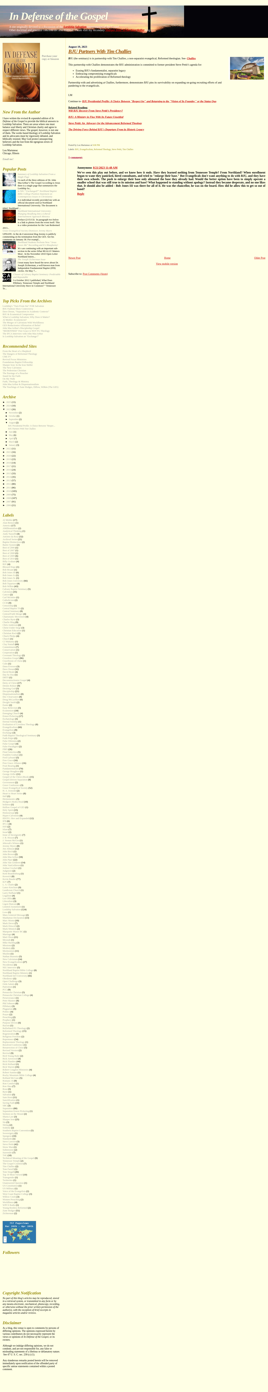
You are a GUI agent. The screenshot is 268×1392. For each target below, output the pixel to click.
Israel (5, 832)
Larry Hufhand (10, 893)
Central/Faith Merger (13, 614)
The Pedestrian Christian (14, 370)
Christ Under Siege (12, 627)
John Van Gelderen (12, 862)
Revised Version (10, 1050)
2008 (9, 498)
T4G (5, 1155)
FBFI (5, 749)
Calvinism (7, 592)
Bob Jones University (13, 581)
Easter (5, 705)
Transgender (8, 1177)
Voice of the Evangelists (14, 1191)
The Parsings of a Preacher (15, 373)
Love (5, 912)
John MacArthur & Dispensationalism (21, 384)
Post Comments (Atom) (95, 273)
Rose (5, 1089)
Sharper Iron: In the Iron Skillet (124, 30)
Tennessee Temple (11, 1161)
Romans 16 (8, 1080)
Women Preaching (11, 1199)
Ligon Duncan (9, 904)
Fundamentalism (10, 768)
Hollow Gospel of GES (14, 807)
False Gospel (9, 743)
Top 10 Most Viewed (12, 1174)
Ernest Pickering (10, 716)
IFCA (5, 824)
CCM (5, 603)
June (11, 432)
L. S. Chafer (8, 884)
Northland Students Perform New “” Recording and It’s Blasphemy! (38, 243)
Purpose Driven (10, 1022)
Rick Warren (9, 1067)
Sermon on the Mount (13, 1114)
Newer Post (74, 257)
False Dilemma (10, 741)
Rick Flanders (9, 1061)
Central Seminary (11, 611)
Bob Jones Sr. (9, 578)
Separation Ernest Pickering (16, 1111)
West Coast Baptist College (16, 1194)
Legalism (7, 895)
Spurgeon (7, 1136)
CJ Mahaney (9, 641)
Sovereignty (8, 1133)
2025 (9, 402)
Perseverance (9, 998)
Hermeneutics (9, 799)
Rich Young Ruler (11, 1056)
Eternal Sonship (10, 721)
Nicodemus (8, 964)
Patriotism (7, 987)
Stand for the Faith (11, 376)
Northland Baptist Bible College (18, 970)
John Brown (8, 854)
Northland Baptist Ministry (15, 973)
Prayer (6, 1014)
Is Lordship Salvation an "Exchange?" (21, 336)
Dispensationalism (11, 694)
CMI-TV (7, 356)
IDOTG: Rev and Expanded (16, 818)
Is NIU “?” (37, 194)
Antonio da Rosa (11, 536)
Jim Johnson (8, 848)
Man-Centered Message (14, 915)
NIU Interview (10, 967)
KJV (5, 882)
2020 (9, 455)
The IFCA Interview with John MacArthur (23, 333)
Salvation (7, 1094)
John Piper (8, 860)
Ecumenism (8, 710)
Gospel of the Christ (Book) (16, 777)
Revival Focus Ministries (15, 359)
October (13, 416)
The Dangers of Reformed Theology (20, 354)
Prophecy (7, 1020)
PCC (5, 989)
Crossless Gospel (11, 658)
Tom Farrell (8, 1169)
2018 (9, 462)
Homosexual (9, 813)
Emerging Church (11, 713)
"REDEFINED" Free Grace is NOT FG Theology (26, 331)
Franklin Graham (11, 755)
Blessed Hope (9, 567)
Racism (6, 1025)
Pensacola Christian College (16, 995)
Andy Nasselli (9, 534)
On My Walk (9, 379)
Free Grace (8, 760)
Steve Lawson (9, 1141)
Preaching (7, 1017)
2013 (9, 480)
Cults (5, 663)
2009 (9, 494)
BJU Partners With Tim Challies (22, 429)
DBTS (6, 677)
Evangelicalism (86, 149)
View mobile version (167, 263)
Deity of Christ (10, 683)
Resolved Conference (13, 1045)
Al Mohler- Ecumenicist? (15, 320)
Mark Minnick (9, 929)
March (12, 441)
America (7, 525)
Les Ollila (7, 898)
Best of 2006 (9, 547)
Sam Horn (7, 1097)
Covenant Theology (12, 655)
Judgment (7, 871)
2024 (9, 405)
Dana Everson (9, 666)
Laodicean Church (11, 890)
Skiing (6, 1125)
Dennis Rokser (10, 685)
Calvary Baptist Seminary (15, 589)
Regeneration (9, 1034)
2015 (9, 473)
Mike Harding (9, 942)
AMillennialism (10, 528)
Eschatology (8, 719)
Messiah (6, 940)
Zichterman (8, 1213)
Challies (191, 58)
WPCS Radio (9, 1205)
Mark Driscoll (9, 926)
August (12, 422)
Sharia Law (8, 1116)
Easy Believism (10, 708)
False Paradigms (10, 746)
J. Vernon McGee (11, 840)
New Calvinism (10, 959)
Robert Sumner (10, 1072)
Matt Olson (8, 937)
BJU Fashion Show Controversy (18, 309)
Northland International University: (34, 214)
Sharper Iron (9, 1119)
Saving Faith (9, 1103)
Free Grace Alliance (12, 763)
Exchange (7, 732)
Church (6, 639)
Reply (80, 193)
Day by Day (8, 674)
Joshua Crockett (10, 868)
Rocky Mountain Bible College (17, 1075)
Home (167, 257)
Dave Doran (8, 669)
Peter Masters (9, 1000)
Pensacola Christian (12, 992)
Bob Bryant (8, 569)
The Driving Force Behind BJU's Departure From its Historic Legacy (106, 129)
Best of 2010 (9, 558)
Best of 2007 (9, 550)
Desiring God (9, 688)
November (14, 412)
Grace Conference (11, 785)
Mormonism (8, 951)
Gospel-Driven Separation (15, 779)
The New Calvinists (12, 367)
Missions (7, 945)
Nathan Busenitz (10, 956)
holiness (6, 804)
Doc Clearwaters (10, 697)
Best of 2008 (9, 553)
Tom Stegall (8, 1172)
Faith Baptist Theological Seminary (19, 735)
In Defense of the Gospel (58, 16)
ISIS (5, 826)
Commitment (9, 647)
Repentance (8, 1039)
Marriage (7, 934)
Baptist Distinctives (12, 542)
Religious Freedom (12, 1036)
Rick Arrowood (10, 1058)
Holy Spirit (8, 810)
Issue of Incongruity (12, 835)
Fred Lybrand (9, 757)
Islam (5, 829)
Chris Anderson (10, 625)
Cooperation (8, 652)
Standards (7, 1139)
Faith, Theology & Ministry (16, 381)
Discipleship (8, 691)
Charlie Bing (9, 622)
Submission (8, 1150)
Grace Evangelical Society (15, 788)
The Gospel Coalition (13, 1163)
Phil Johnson (9, 1003)
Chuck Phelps (9, 636)
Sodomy (6, 1127)
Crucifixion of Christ (12, 661)
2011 (9, 487)
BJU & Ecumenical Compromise (18, 314)
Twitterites (8, 1180)
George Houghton (11, 771)
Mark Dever (8, 923)
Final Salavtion (10, 752)
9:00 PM (96, 145)
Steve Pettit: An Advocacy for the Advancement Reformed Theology (105, 123)
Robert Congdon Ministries (16, 1069)
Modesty (7, 948)
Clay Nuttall (8, 644)
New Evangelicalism (12, 962)
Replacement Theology (14, 1042)
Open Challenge (10, 981)
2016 (9, 469)
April (11, 438)
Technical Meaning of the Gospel (18, 1158)
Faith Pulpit (8, 738)
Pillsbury (7, 1006)
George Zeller (9, 774)
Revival (6, 1053)
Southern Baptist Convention (16, 1130)
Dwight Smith (9, 702)
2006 (9, 505)
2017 (9, 466)
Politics (6, 1011)
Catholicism (8, 600)
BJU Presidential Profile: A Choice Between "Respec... (31, 426)
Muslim (6, 953)
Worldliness (8, 1202)
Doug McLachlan (11, 699)
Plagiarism (8, 1009)
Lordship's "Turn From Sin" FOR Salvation (23, 306)
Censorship (8, 605)
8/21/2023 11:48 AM (105, 167)
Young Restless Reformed (15, 1208)
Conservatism (9, 650)
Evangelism (8, 730)
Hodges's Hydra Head (13, 802)
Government (8, 782)
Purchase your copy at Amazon (50, 57)
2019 (9, 459)
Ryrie (5, 1092)
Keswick (7, 876)
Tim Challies (127, 149)
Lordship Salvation (75, 26)
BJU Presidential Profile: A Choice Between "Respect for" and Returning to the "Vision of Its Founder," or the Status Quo (149, 101)
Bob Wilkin (8, 586)
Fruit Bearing (9, 766)
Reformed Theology (102, 149)
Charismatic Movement (14, 616)
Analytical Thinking (12, 531)
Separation (8, 1108)
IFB (4, 821)
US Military (8, 1188)
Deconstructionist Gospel (15, 680)
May (11, 435)
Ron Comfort (9, 1083)
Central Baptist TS (11, 608)
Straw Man (8, 1147)
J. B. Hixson (8, 837)
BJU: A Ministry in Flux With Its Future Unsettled (95, 116)
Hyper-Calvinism (11, 815)
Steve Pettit (116, 149)
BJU (77, 149)
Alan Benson (9, 523)
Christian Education (12, 630)
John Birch (8, 851)
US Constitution (10, 1185)
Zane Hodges (9, 1210)
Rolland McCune (11, 1078)
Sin (4, 1122)
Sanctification (9, 1100)
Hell (5, 796)
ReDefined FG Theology (14, 1028)
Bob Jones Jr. (9, 575)
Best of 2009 (9, 556)
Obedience (8, 978)
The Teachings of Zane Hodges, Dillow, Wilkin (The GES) (30, 387)
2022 (9, 448)
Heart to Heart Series (12, 793)
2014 (9, 477)
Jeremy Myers (9, 846)
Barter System (9, 545)
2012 (9, 484)
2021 (9, 452)
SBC (5, 1105)
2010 (9, 491)
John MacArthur (10, 857)
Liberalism (8, 901)
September (14, 419)
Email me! (8, 159)
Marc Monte (8, 920)
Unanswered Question (13, 1183)
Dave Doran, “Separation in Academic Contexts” (26, 311)
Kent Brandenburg (11, 873)
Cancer (6, 594)
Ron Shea (7, 1086)
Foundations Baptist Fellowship (18, 362)
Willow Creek (9, 1197)
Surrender (7, 1152)
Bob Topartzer (9, 583)
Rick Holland (9, 1064)
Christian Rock (10, 633)
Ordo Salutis (9, 984)
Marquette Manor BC (13, 931)
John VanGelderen (11, 865)
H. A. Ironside (9, 790)
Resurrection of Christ (13, 1047)
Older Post (259, 257)
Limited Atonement (12, 906)
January (12, 445)
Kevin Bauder (9, 879)
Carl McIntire (9, 597)
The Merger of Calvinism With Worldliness (23, 322)
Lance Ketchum (10, 887)
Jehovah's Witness (11, 843)
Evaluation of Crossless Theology (19, 724)
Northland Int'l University (15, 976)
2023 (9, 409)
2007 (9, 501)
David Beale (8, 672)
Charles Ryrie (9, 619)
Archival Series (10, 539)
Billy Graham (9, 561)
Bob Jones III (9, 572)
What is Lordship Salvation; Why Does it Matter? (26, 317)
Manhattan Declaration (13, 918)
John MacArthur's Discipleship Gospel (21, 328)
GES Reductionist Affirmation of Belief (21, 325)
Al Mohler (8, 520)
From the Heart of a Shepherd (17, 351)
